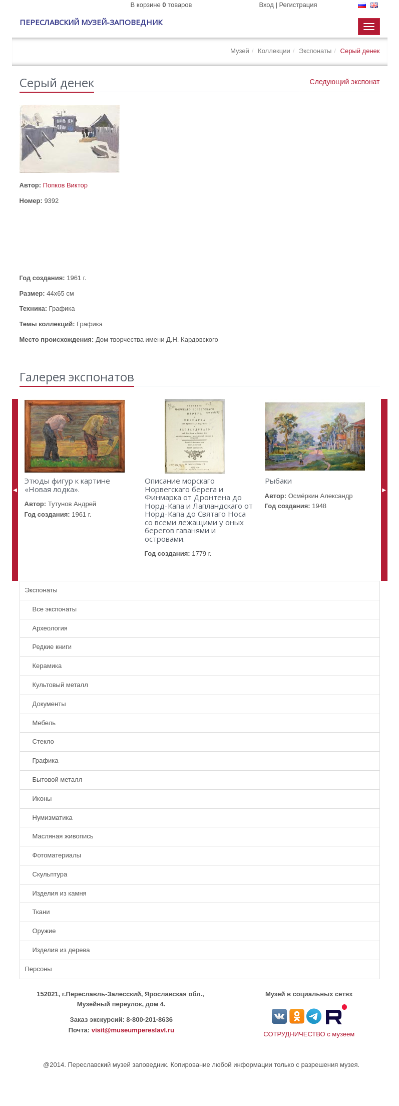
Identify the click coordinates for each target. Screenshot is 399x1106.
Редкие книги (52, 646)
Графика (46, 760)
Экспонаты (315, 51)
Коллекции (274, 51)
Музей (239, 51)
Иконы (42, 798)
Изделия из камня (60, 893)
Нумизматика (53, 817)
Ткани (41, 912)
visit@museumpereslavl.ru (133, 1030)
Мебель (44, 723)
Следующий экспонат (345, 82)
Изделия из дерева (61, 950)
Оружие (44, 931)
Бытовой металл (58, 779)
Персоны (38, 969)
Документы (49, 704)
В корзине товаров (161, 5)
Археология (50, 628)
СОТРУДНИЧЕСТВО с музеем (308, 1034)
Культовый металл (60, 685)
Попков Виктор (65, 185)
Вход (266, 5)
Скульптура (50, 874)
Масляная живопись (63, 836)
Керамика (47, 666)
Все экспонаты (55, 609)
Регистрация (298, 5)
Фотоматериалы (57, 855)
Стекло (43, 741)
